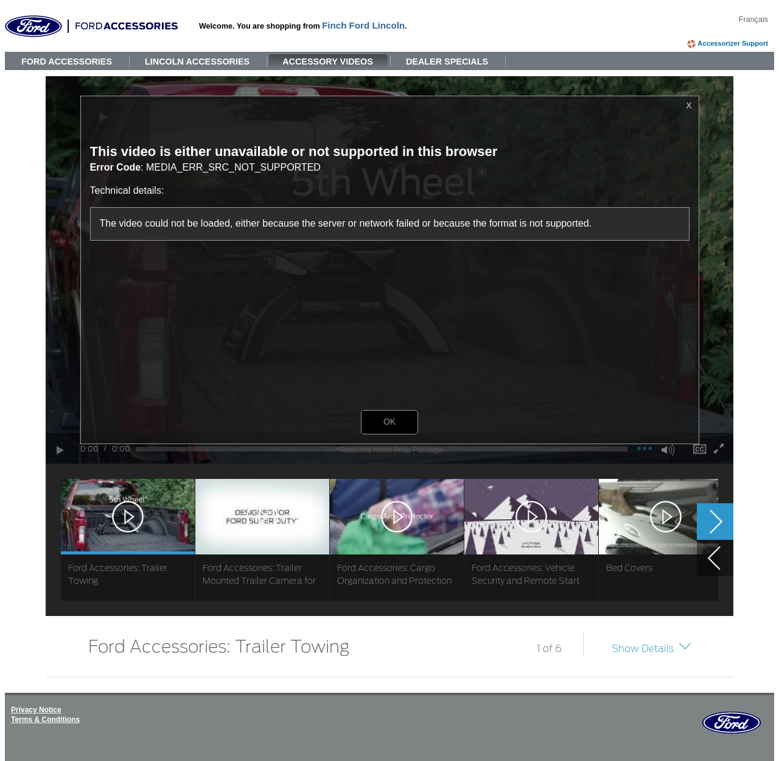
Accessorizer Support (732, 43)
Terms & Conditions (45, 719)
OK (389, 422)
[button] (710, 292)
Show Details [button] (643, 648)
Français (753, 19)
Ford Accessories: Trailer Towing (218, 645)
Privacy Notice (36, 710)
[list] (389, 540)
